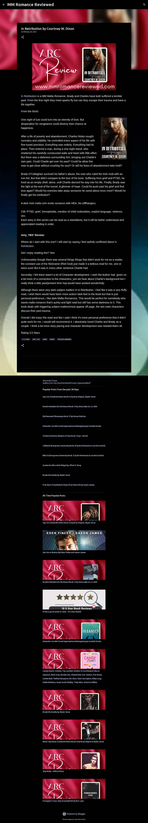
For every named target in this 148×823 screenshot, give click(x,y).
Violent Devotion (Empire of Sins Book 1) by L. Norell (65, 436)
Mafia (52, 339)
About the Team (50, 381)
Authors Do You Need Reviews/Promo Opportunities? (67, 383)
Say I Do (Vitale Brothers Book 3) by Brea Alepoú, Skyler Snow (69, 397)
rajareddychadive (80, 819)
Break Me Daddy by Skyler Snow (56, 475)
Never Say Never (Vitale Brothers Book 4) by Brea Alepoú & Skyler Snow (73, 742)
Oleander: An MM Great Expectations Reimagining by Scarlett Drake (72, 426)
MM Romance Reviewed (30, 4)
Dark (45, 339)
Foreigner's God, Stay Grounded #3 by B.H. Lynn (63, 801)
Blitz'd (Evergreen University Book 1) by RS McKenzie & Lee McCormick (73, 455)
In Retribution (29, 96)
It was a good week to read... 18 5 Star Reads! (62, 612)
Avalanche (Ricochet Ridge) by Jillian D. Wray (62, 465)
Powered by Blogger (74, 814)
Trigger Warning (64, 339)
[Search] (144, 4)
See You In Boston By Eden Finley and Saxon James (64, 552)
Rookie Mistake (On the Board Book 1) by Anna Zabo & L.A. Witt (70, 406)
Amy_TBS (36, 339)
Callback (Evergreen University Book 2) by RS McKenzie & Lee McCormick (74, 446)
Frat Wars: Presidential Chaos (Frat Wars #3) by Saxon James (68, 485)
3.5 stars (26, 339)
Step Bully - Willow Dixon (53, 771)
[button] (22, 37)
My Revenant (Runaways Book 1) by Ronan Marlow (64, 416)
